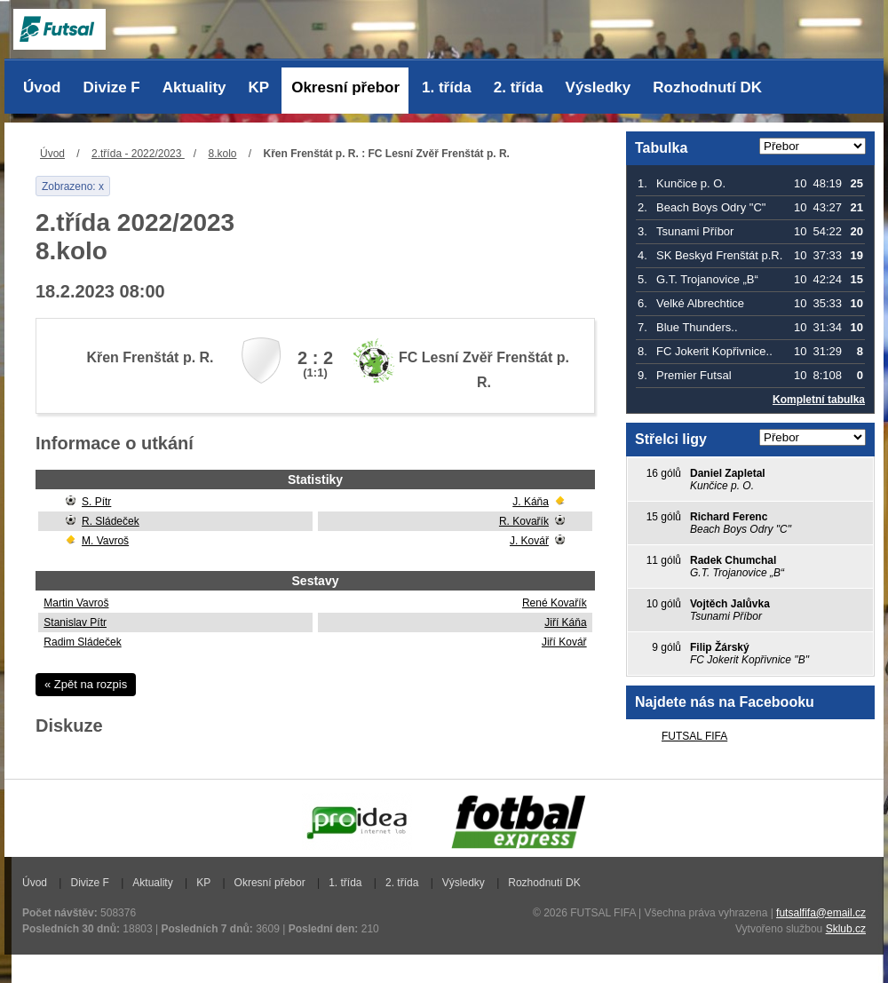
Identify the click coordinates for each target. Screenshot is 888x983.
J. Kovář (529, 541)
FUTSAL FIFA (694, 736)
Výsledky (598, 87)
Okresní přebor (345, 87)
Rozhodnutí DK (707, 87)
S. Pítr (96, 501)
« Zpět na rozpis (85, 684)
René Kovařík (554, 603)
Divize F (111, 87)
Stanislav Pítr (75, 622)
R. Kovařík (524, 521)
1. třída (447, 87)
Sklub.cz (846, 929)
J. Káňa (530, 501)
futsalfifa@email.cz (821, 913)
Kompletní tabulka (819, 399)
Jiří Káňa (565, 622)
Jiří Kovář (564, 642)
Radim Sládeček (82, 642)
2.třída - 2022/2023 (138, 153)
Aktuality (194, 87)
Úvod (42, 87)
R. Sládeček (110, 521)
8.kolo (222, 153)
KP (259, 87)
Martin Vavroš (76, 603)
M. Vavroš (105, 541)
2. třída (518, 87)
